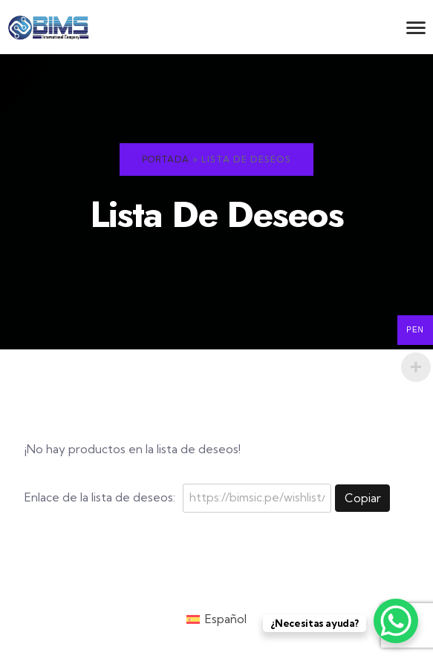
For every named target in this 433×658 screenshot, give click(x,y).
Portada (165, 159)
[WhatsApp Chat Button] (396, 621)
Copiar (363, 498)
